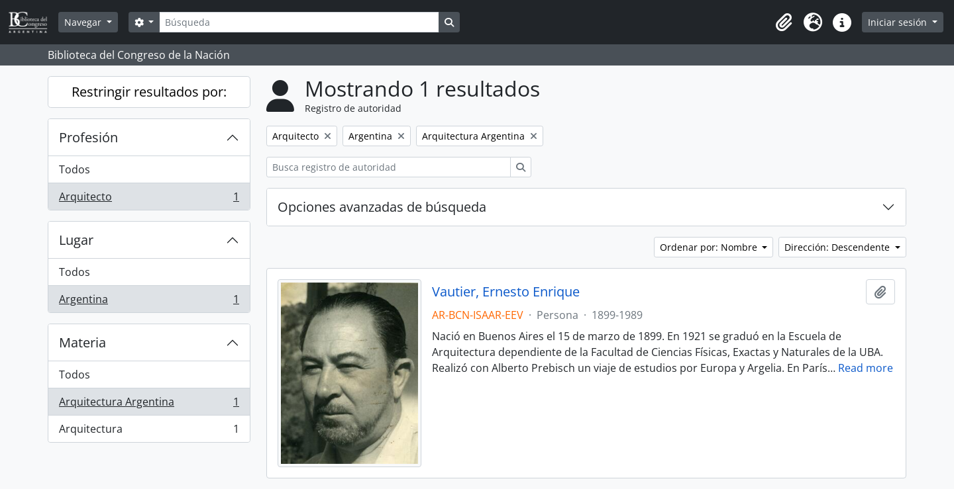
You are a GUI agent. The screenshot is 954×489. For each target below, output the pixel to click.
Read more (865, 368)
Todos (74, 169)
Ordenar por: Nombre (710, 247)
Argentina (148, 301)
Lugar (76, 240)
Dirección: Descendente (838, 247)
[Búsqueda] (299, 22)
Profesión (88, 137)
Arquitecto (148, 199)
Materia (82, 342)
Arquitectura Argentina (148, 405)
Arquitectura (148, 431)
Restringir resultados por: (149, 92)
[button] (783, 22)
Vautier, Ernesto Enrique (506, 292)
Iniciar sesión (898, 22)
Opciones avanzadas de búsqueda (382, 207)
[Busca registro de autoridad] (388, 167)
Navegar (84, 22)
